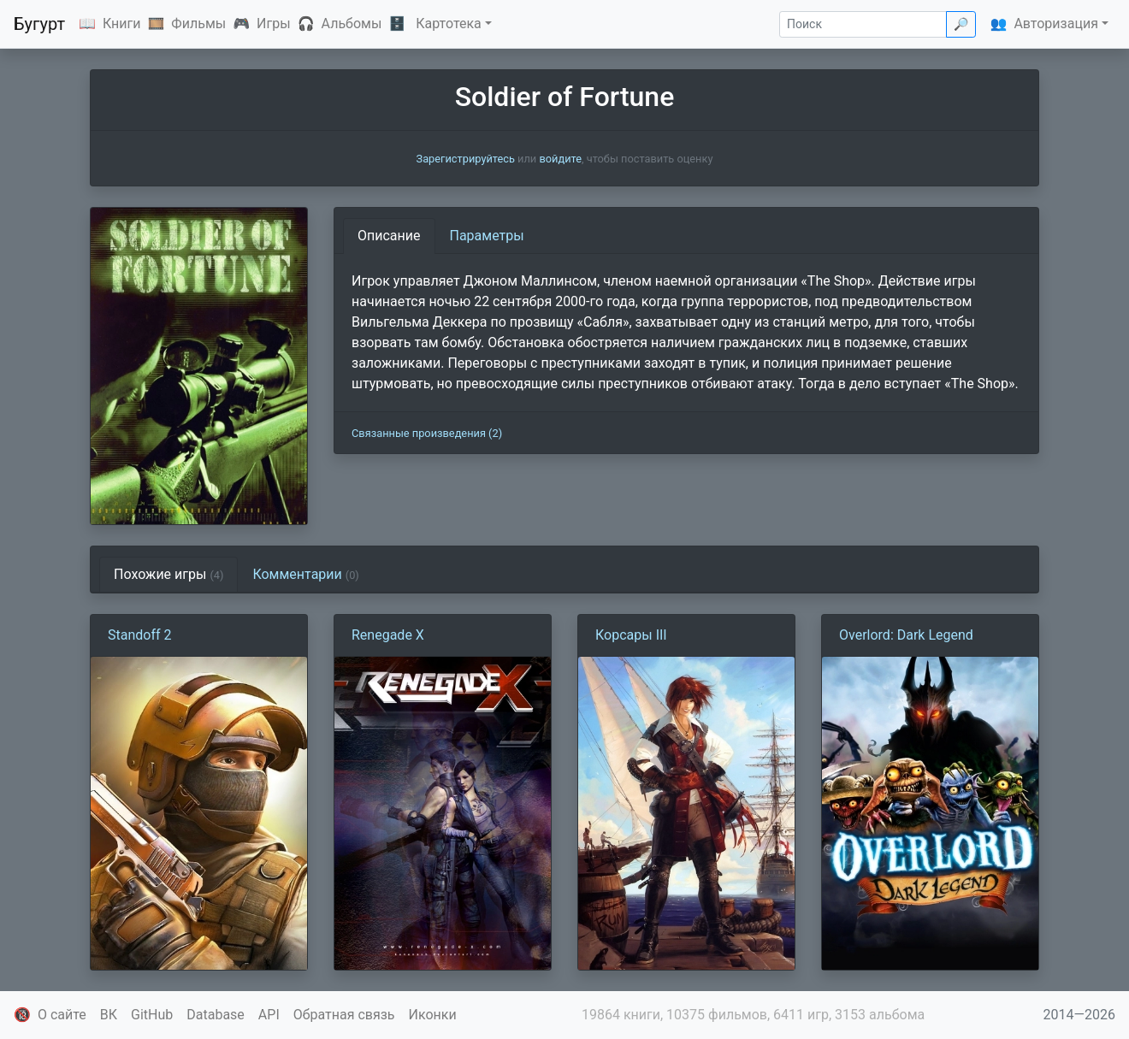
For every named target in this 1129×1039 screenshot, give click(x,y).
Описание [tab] (389, 235)
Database (215, 1015)
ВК (108, 1015)
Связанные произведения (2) (427, 433)
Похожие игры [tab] (168, 574)
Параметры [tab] (487, 235)
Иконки (433, 1015)
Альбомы (352, 23)
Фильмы (198, 23)
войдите (560, 158)
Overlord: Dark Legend (906, 635)
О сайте (62, 1015)
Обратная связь (344, 1015)
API (269, 1015)
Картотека (449, 23)
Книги (122, 23)
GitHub (152, 1015)
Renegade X (388, 635)
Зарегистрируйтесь (466, 158)
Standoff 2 (140, 635)
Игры (274, 23)
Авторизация (1056, 23)
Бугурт (39, 24)
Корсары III (631, 635)
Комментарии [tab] (305, 574)
